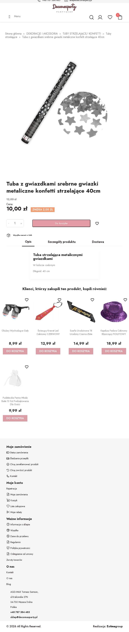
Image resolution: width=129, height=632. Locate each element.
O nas (9, 578)
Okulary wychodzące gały (15, 330)
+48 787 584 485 (20, 612)
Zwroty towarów (14, 560)
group (115, 626)
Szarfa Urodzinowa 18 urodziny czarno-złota (81, 332)
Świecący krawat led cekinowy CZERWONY (48, 332)
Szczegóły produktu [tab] (62, 242)
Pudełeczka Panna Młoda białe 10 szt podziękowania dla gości (15, 401)
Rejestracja (11, 488)
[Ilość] (15, 223)
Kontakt (9, 572)
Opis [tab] (28, 241)
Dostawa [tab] (98, 242)
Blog (8, 584)
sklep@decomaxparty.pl (23, 617)
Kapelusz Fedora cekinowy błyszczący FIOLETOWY (114, 332)
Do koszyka (61, 223)
